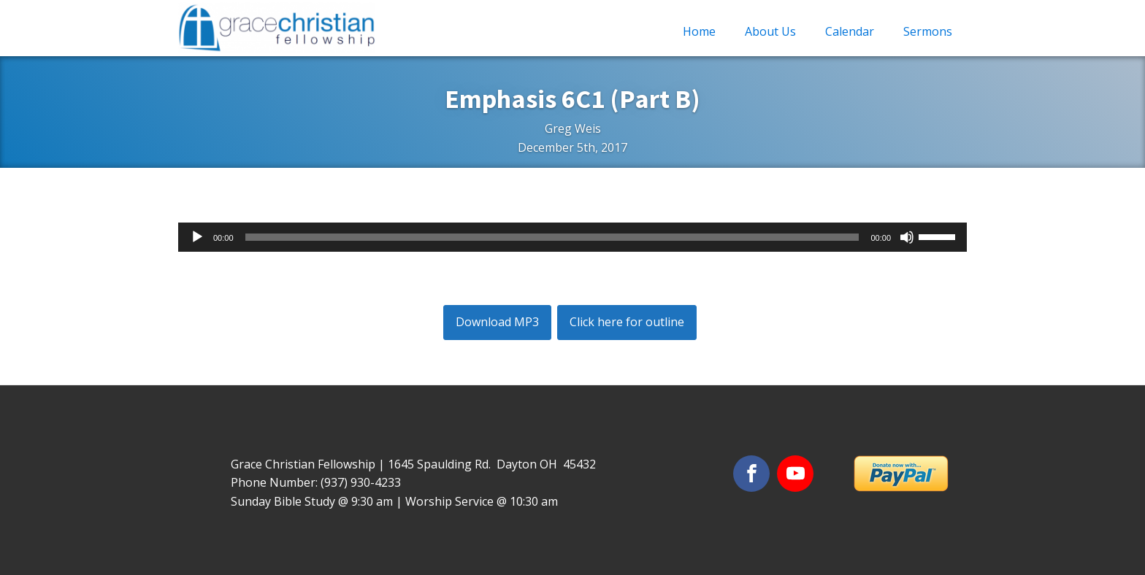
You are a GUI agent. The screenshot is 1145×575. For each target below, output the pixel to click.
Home (699, 31)
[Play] (197, 237)
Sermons (927, 31)
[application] (572, 237)
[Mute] (907, 237)
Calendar (849, 31)
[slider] (552, 237)
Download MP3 (497, 322)
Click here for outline (627, 322)
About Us (770, 31)
